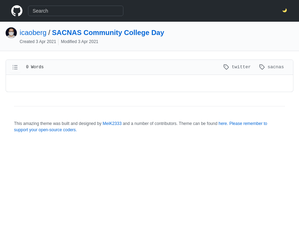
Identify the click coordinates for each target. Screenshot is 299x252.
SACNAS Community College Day (108, 32)
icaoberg (33, 32)
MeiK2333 (112, 123)
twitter (238, 67)
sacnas (271, 67)
